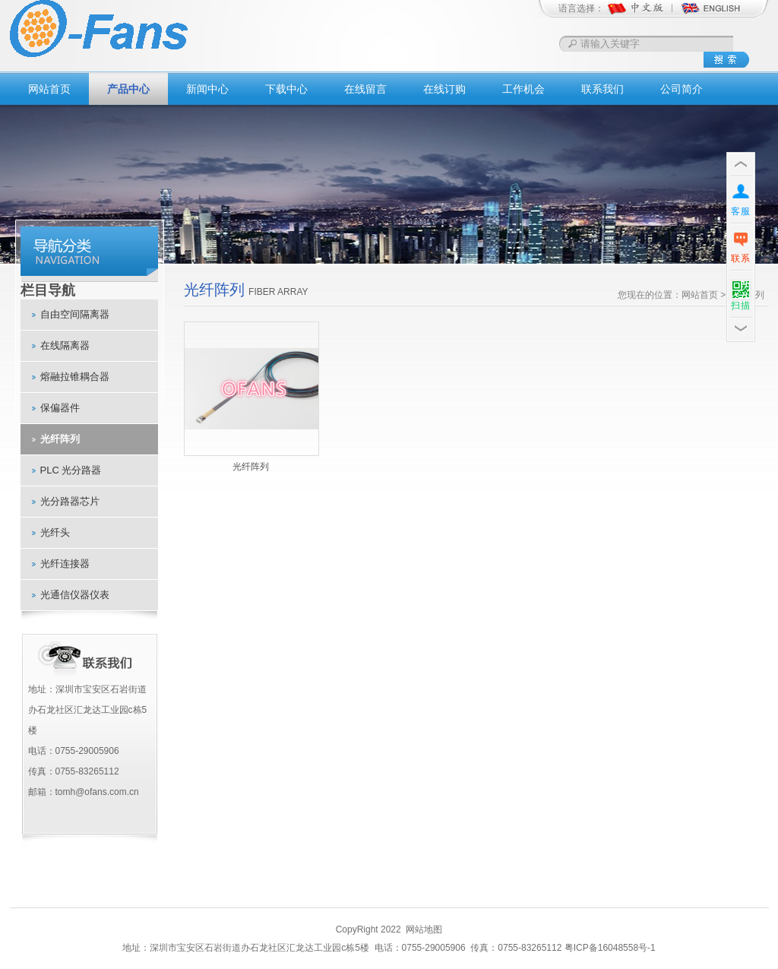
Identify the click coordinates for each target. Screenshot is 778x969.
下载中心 (286, 89)
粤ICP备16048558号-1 (610, 947)
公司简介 (681, 89)
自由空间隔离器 (74, 314)
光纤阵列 (60, 439)
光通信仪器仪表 (74, 594)
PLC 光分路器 (71, 470)
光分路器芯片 (70, 501)
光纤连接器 (65, 563)
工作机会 (523, 89)
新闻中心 (207, 89)
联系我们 (602, 89)
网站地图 (424, 929)
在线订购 (444, 89)
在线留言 (365, 89)
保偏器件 (60, 407)
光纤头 (55, 532)
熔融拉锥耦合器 (74, 376)
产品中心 (128, 89)
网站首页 (49, 89)
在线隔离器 (65, 345)
